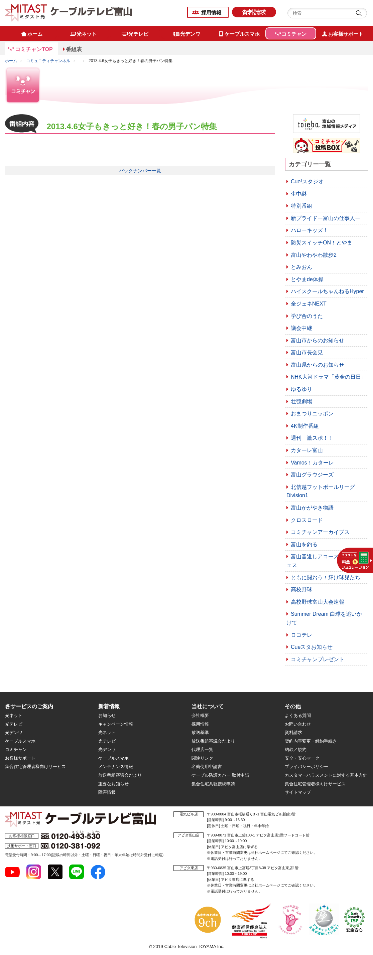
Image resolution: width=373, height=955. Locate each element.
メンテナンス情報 (115, 766)
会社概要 (200, 715)
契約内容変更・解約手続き (311, 741)
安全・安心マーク (302, 758)
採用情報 (211, 12)
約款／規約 (295, 749)
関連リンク (202, 758)
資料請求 (254, 12)
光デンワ (13, 732)
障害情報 (107, 792)
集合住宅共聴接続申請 (213, 783)
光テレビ (13, 724)
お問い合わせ (298, 724)
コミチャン (16, 749)
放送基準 (200, 732)
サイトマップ (298, 792)
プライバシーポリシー (306, 766)
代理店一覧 (202, 749)
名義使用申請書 (207, 766)
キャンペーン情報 (115, 724)
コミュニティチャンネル (48, 60)
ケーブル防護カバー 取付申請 (220, 775)
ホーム (11, 60)
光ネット (13, 715)
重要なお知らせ (113, 783)
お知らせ (107, 715)
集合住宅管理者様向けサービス (35, 766)
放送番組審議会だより (120, 775)
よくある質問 (298, 715)
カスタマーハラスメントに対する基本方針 (326, 775)
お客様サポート (20, 758)
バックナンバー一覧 (140, 170)
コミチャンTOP (34, 49)
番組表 (74, 49)
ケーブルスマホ (20, 741)
